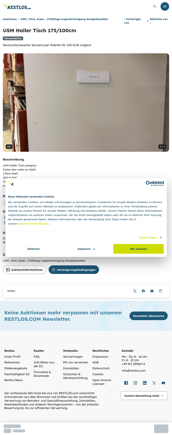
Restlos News (13, 380)
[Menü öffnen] (165, 6)
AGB (95, 362)
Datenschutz (101, 368)
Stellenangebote (15, 368)
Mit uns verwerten (75, 362)
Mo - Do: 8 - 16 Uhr (134, 356)
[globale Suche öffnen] (154, 6)
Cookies (97, 374)
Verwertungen (73, 356)
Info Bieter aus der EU (44, 364)
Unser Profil (12, 356)
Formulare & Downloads (42, 374)
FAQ (36, 356)
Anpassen (86, 248)
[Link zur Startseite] (17, 6)
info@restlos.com (134, 370)
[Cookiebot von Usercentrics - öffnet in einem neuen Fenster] (148, 183)
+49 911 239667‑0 (133, 364)
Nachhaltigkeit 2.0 (17, 374)
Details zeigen (148, 237)
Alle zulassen (138, 248)
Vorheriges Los (132, 20)
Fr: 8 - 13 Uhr (130, 360)
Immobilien (71, 368)
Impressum (100, 356)
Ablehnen (33, 248)
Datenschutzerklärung (34, 223)
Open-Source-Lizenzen (102, 382)
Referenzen (12, 362)
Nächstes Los (159, 20)
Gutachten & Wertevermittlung (75, 376)
